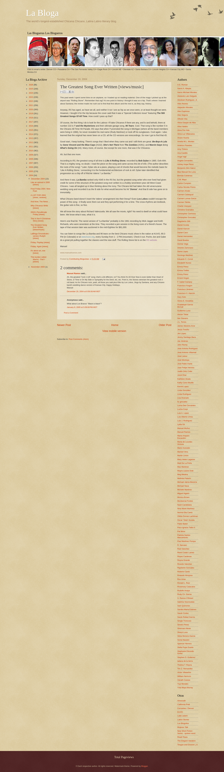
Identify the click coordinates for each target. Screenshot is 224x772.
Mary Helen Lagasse (186, 459)
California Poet (183, 704)
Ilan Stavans (182, 318)
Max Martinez (183, 467)
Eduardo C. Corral (185, 259)
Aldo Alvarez (182, 104)
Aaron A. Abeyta (184, 88)
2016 (31, 126)
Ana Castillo (182, 153)
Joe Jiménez (182, 341)
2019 (31, 113)
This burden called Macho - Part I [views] (38, 259)
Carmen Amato (183, 191)
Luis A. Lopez (183, 413)
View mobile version (114, 331)
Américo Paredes (184, 145)
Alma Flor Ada (183, 130)
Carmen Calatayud (185, 194)
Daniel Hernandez (185, 236)
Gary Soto (181, 297)
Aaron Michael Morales (187, 92)
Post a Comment (71, 313)
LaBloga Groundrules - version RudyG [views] (40, 235)
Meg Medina (182, 474)
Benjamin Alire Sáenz (186, 168)
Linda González (184, 390)
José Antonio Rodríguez (187, 348)
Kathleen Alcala (184, 379)
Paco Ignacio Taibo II (186, 527)
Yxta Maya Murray (185, 687)
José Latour (182, 356)
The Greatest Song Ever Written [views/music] (39, 227)
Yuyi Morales (182, 684)
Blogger (144, 766)
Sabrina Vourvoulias (185, 602)
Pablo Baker (182, 524)
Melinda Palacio (184, 478)
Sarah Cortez (183, 613)
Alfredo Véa (182, 119)
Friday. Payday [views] (40, 242)
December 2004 (38, 179)
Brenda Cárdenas (184, 176)
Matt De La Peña (184, 463)
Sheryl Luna (182, 632)
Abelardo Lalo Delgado (187, 96)
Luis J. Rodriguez (184, 421)
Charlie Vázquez (184, 206)
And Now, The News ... (40, 201)
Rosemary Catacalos (186, 587)
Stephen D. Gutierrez (186, 657)
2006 (31, 167)
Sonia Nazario (183, 640)
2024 (31, 93)
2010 (31, 150)
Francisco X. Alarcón (186, 293)
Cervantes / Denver (185, 708)
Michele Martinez (184, 490)
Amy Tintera (182, 149)
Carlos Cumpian (184, 183)
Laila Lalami (182, 716)
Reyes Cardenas (184, 556)
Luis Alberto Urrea (185, 417)
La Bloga (42, 13)
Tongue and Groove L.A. (187, 745)
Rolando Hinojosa (185, 575)
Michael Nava (183, 486)
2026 (31, 85)
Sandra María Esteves (186, 609)
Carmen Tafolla (183, 202)
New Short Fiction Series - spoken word (186, 732)
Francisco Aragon (184, 286)
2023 (31, 97)
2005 (31, 171)
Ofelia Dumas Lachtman (187, 516)
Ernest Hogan (183, 278)
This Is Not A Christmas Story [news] (41, 219)
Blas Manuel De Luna (186, 172)
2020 (31, 109)
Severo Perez (183, 625)
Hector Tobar (182, 314)
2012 (31, 142)
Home (114, 325)
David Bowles (183, 240)
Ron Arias (181, 579)
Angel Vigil (181, 157)
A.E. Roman (182, 85)
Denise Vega (182, 244)
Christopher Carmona (186, 214)
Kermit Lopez (183, 386)
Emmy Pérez (182, 274)
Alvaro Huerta (183, 138)
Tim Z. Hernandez (185, 669)
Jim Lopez (181, 333)
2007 (31, 163)
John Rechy (182, 345)
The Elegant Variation (186, 741)
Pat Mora (181, 531)
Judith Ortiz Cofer (184, 371)
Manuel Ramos (73, 273)
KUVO (180, 712)
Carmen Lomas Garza (186, 198)
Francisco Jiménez (185, 289)
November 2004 (38, 267)
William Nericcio (184, 676)
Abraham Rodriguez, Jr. (187, 100)
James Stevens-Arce (186, 326)
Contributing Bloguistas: (79, 259)
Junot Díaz (182, 375)
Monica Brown (183, 497)
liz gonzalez (182, 402)
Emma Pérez (182, 267)
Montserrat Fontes (185, 501)
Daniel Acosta (183, 225)
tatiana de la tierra (185, 661)
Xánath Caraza (183, 680)
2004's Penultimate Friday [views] (39, 213)
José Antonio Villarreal (186, 352)
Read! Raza (182, 737)
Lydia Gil (181, 424)
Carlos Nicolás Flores (186, 187)
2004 (31, 175)
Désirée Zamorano (185, 248)
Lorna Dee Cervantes (186, 405)
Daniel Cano (182, 232)
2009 (31, 155)
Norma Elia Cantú (185, 512)
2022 (31, 101)
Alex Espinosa (183, 111)
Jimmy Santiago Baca (186, 337)
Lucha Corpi (182, 409)
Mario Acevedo (183, 448)
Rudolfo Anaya (183, 590)
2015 (31, 130)
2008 (31, 159)
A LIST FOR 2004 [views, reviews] (38, 196)
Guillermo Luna (183, 311)
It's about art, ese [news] (38, 251)
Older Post (165, 325)
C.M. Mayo (182, 179)
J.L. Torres (181, 322)
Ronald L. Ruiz (183, 583)
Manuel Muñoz (183, 428)
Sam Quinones (183, 606)
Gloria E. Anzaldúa (185, 301)
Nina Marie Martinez (185, 508)
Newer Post (64, 325)
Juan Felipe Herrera (185, 367)
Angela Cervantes (185, 160)
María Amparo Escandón (183, 437)
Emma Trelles (183, 270)
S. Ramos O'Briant (185, 598)
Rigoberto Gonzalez (185, 568)
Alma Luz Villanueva (186, 134)
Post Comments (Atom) (79, 339)
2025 (31, 89)
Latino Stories (183, 719)
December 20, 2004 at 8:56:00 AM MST (83, 291)
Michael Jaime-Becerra (187, 482)
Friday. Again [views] (39, 246)
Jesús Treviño (183, 329)
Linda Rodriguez (184, 394)
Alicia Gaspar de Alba (186, 122)
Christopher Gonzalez (186, 217)
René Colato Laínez (185, 552)
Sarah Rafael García (186, 617)
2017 (31, 122)
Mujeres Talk (182, 727)
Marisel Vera (182, 452)
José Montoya (183, 360)
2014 (31, 134)
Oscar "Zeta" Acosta (185, 520)
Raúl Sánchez (183, 549)
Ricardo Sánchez (184, 564)
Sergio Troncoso (184, 621)
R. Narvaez (182, 545)
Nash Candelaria (184, 505)
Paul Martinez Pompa (186, 541)
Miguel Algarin (183, 493)
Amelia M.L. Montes (185, 141)
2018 (31, 118)
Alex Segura (182, 115)
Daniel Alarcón (183, 229)
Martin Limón (182, 455)
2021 (31, 105)
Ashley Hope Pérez (185, 164)
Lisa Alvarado (183, 398)
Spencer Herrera (184, 643)
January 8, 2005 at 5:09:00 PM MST (82, 307)
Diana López (182, 251)
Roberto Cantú (183, 572)
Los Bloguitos (183, 723)
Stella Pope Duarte (185, 647)
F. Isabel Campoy (184, 282)
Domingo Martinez (185, 255)
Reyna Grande (183, 560)
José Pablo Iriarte (184, 364)
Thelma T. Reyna (184, 665)
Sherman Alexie (184, 628)
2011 (31, 146)
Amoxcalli (181, 701)
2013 (31, 138)
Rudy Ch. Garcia (184, 594)
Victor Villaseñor (184, 672)
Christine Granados (185, 210)
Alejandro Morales (185, 107)
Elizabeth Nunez (184, 263)
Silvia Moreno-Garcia (186, 636)
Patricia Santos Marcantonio (183, 536)
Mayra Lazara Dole (185, 471)
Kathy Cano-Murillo (185, 383)
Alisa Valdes (182, 126)
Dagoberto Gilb (183, 221)
